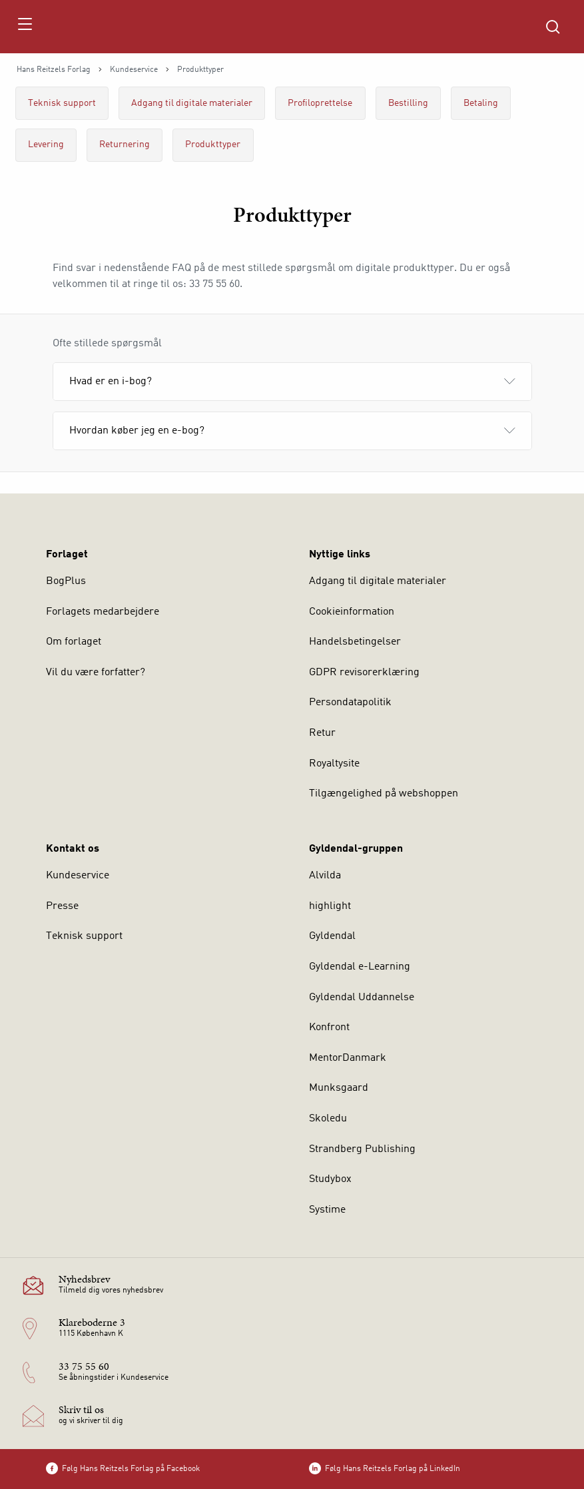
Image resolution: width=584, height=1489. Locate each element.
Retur (322, 733)
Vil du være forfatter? (95, 672)
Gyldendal (332, 936)
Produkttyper (212, 144)
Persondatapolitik (350, 702)
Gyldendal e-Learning (359, 967)
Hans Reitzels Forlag (54, 70)
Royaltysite (334, 763)
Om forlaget (73, 642)
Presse (62, 906)
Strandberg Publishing (362, 1149)
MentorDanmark (347, 1058)
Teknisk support (62, 103)
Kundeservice (134, 70)
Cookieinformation (351, 612)
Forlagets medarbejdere (102, 612)
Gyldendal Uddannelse (361, 997)
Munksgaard (338, 1088)
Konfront (329, 1027)
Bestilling (408, 103)
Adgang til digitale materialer (191, 103)
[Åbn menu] (24, 26)
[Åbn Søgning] (552, 26)
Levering (46, 144)
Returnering (124, 144)
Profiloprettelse (320, 103)
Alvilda (325, 875)
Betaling (480, 103)
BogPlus (66, 581)
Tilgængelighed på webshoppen (383, 793)
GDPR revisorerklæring (364, 672)
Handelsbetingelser (355, 642)
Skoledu (328, 1118)
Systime (327, 1210)
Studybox (330, 1179)
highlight (330, 906)
